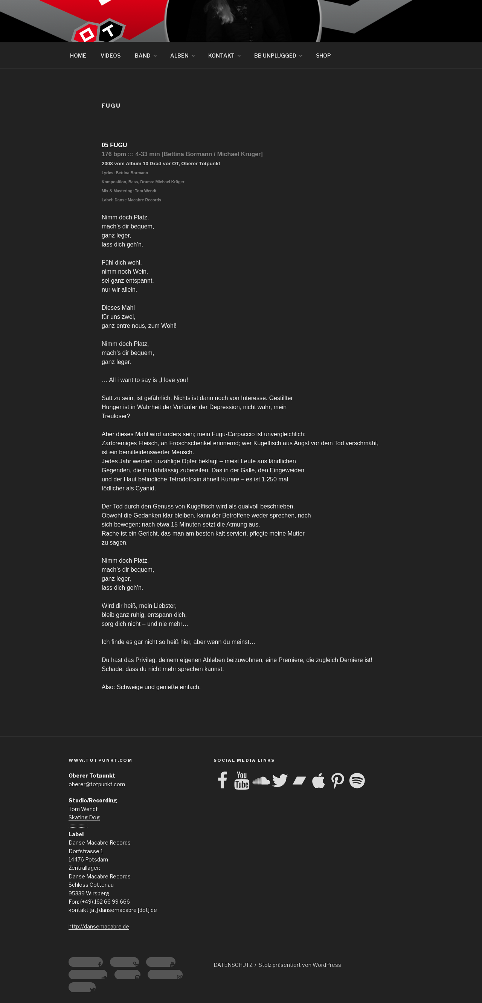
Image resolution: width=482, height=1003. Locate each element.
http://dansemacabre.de (99, 926)
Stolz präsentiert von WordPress (300, 965)
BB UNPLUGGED (279, 55)
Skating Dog (84, 817)
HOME (78, 55)
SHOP (323, 55)
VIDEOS (110, 55)
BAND (146, 55)
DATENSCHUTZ (233, 965)
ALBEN (183, 55)
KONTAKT (225, 55)
